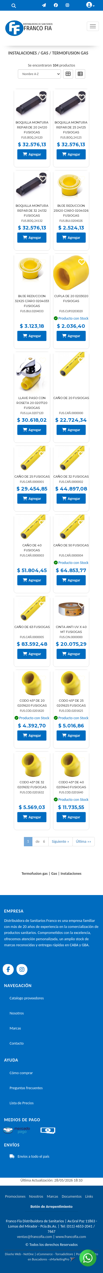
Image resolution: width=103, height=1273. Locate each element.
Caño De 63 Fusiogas (32, 627)
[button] (44, 5)
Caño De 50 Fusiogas (71, 545)
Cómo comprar (21, 1073)
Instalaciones (22, 53)
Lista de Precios (22, 1103)
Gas (44, 53)
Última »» (83, 841)
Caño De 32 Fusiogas (71, 476)
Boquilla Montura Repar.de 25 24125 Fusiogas (71, 127)
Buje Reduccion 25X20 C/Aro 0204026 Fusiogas (71, 210)
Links (89, 1196)
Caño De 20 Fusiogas (71, 398)
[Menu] (93, 26)
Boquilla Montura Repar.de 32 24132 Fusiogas (32, 210)
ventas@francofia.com (34, 1236)
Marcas (15, 1028)
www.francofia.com (70, 1236)
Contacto (17, 1043)
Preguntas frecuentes (26, 1088)
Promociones (15, 1196)
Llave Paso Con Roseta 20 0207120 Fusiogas (31, 403)
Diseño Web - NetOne (19, 1254)
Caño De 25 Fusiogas (32, 476)
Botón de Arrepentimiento (51, 1206)
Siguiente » (60, 841)
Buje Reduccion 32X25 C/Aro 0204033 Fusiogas (32, 301)
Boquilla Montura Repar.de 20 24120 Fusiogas (32, 127)
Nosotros (17, 1013)
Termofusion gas (70, 53)
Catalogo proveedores (27, 998)
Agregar (35, 154)
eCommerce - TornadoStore (55, 1254)
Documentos (72, 1196)
